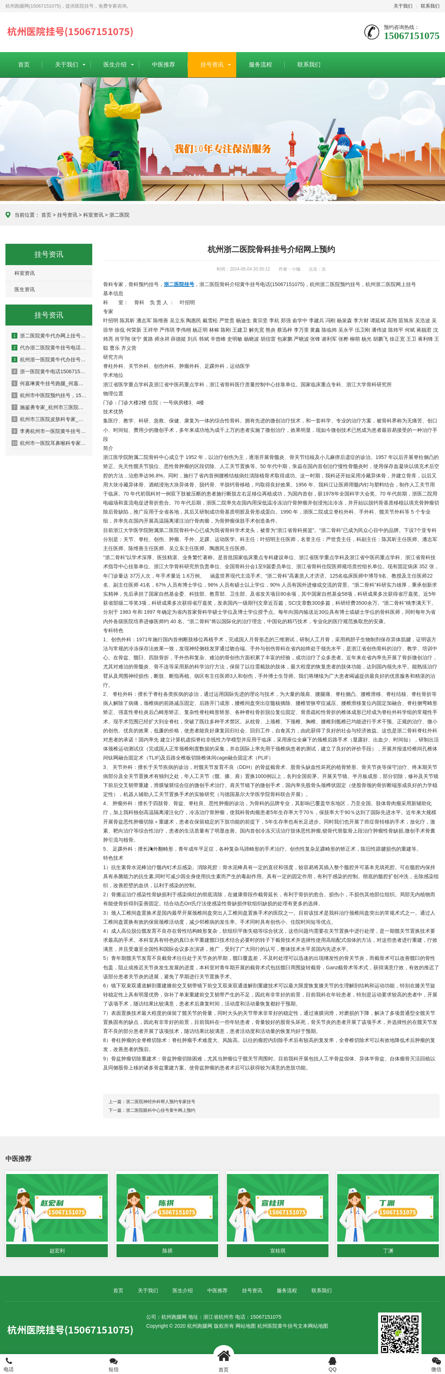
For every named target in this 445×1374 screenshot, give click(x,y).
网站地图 (246, 1326)
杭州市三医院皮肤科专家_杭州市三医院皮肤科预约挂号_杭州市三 (49, 419)
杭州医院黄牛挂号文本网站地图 (292, 1326)
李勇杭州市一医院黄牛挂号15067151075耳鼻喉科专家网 (49, 431)
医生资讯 (24, 289)
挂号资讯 (212, 64)
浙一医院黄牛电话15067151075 (49, 371)
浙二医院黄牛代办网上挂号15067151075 (49, 336)
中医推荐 (163, 64)
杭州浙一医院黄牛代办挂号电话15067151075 (49, 359)
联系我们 (430, 6)
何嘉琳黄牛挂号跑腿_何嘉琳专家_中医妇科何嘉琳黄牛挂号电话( (49, 383)
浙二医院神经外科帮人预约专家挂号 (160, 1101)
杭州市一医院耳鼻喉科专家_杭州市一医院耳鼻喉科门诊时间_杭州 (49, 443)
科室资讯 (93, 215)
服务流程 (260, 64)
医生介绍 (115, 64)
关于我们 (403, 6)
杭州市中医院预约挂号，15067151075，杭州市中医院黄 (49, 395)
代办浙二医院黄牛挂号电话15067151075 (49, 347)
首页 (24, 64)
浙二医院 (119, 215)
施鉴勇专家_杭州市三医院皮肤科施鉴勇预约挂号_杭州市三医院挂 (49, 407)
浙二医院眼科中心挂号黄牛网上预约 (160, 1110)
